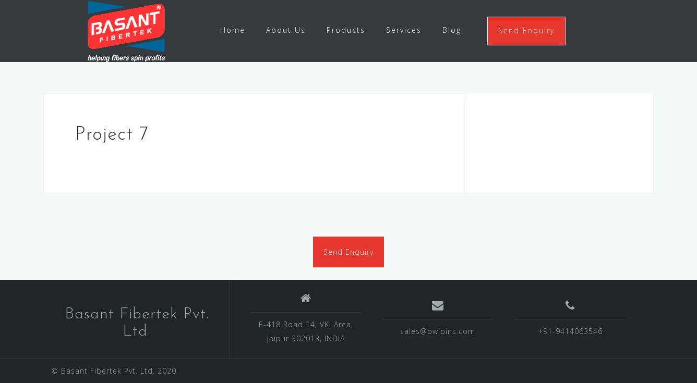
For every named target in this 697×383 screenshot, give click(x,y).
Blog (451, 30)
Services (404, 30)
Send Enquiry (526, 30)
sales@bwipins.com (437, 331)
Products (346, 30)
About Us (286, 30)
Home (232, 30)
